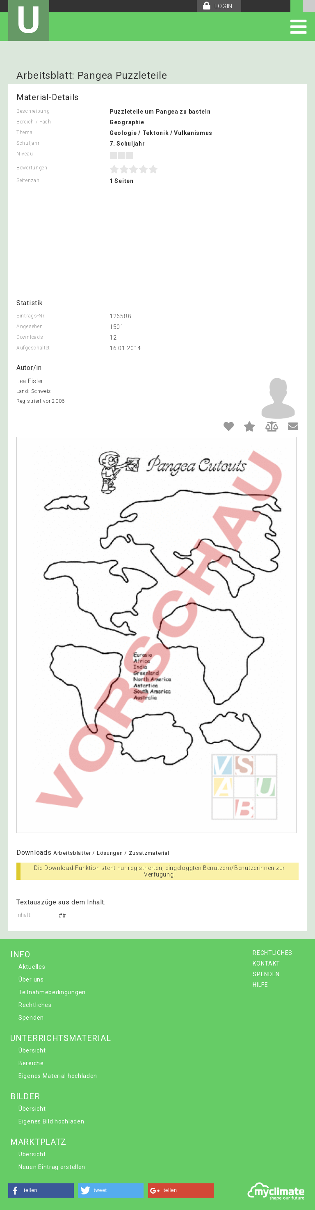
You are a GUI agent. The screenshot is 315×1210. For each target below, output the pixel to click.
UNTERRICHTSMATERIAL (60, 1038)
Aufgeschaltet (33, 348)
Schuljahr (27, 143)
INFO (20, 954)
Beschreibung (33, 111)
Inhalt (23, 915)
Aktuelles (31, 966)
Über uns (31, 979)
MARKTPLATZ (38, 1142)
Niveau (24, 154)
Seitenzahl (28, 180)
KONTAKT (266, 963)
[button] (41, 1190)
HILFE (260, 985)
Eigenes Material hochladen (57, 1076)
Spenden (31, 1017)
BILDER (25, 1096)
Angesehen (29, 326)
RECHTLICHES (272, 953)
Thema (24, 132)
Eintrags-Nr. (31, 316)
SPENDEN (266, 974)
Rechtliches (35, 1005)
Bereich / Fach (33, 122)
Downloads (29, 337)
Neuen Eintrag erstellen (51, 1167)
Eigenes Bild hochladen (51, 1121)
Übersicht (32, 1050)
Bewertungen (32, 168)
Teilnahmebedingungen (52, 992)
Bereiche (31, 1063)
